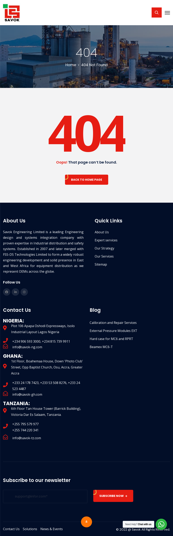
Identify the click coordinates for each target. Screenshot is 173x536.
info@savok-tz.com (26, 438)
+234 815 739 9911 (56, 341)
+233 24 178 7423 (25, 383)
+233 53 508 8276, (54, 383)
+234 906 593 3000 (26, 341)
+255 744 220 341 (25, 430)
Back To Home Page (86, 180)
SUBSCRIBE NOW (113, 496)
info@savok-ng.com (27, 347)
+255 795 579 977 (25, 424)
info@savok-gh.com (27, 394)
